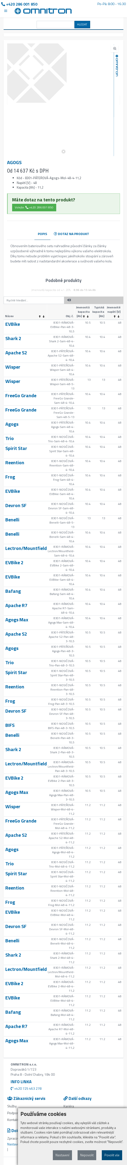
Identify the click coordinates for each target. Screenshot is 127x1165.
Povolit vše (111, 1155)
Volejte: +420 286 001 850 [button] (34, 207)
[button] (63, 151)
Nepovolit (87, 1155)
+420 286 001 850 (19, 4)
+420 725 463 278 (26, 1088)
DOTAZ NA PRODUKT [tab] (71, 233)
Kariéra (69, 1106)
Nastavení (62, 1155)
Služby (12, 1106)
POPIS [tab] (42, 233)
